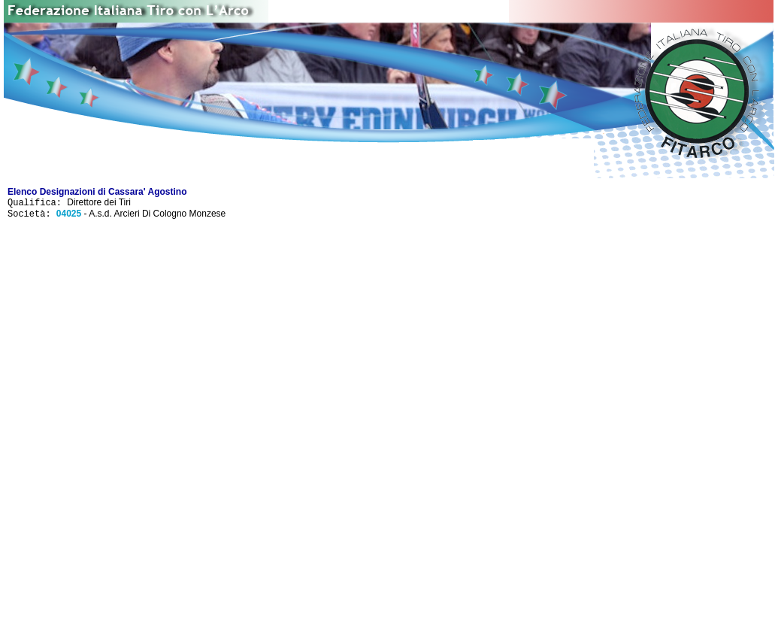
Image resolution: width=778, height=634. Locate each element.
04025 (68, 216)
